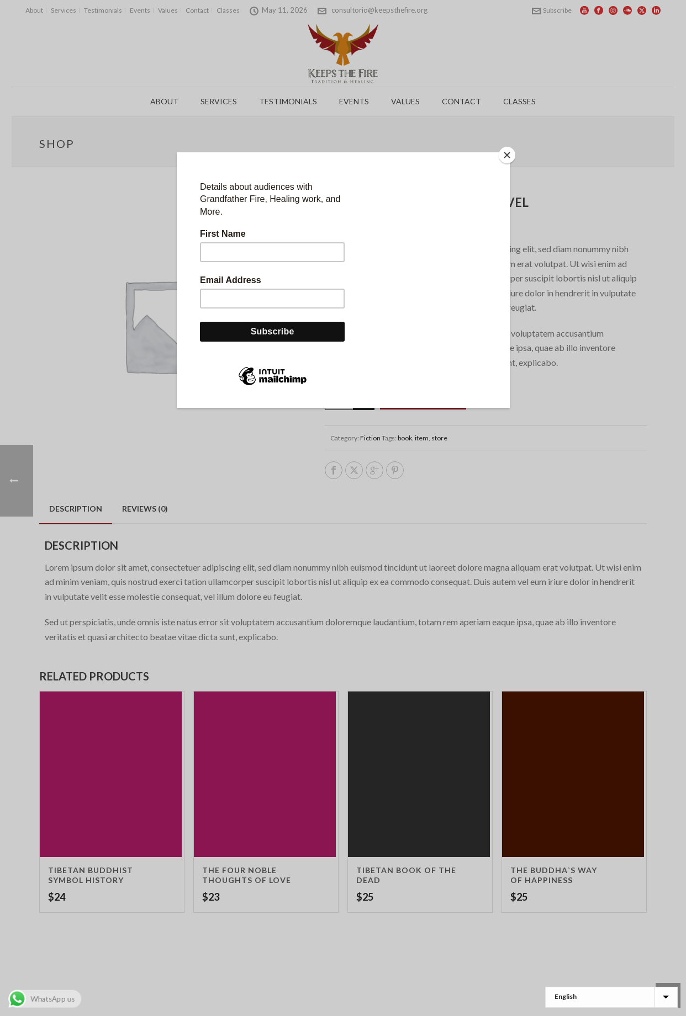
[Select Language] (611, 997)
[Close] (507, 155)
